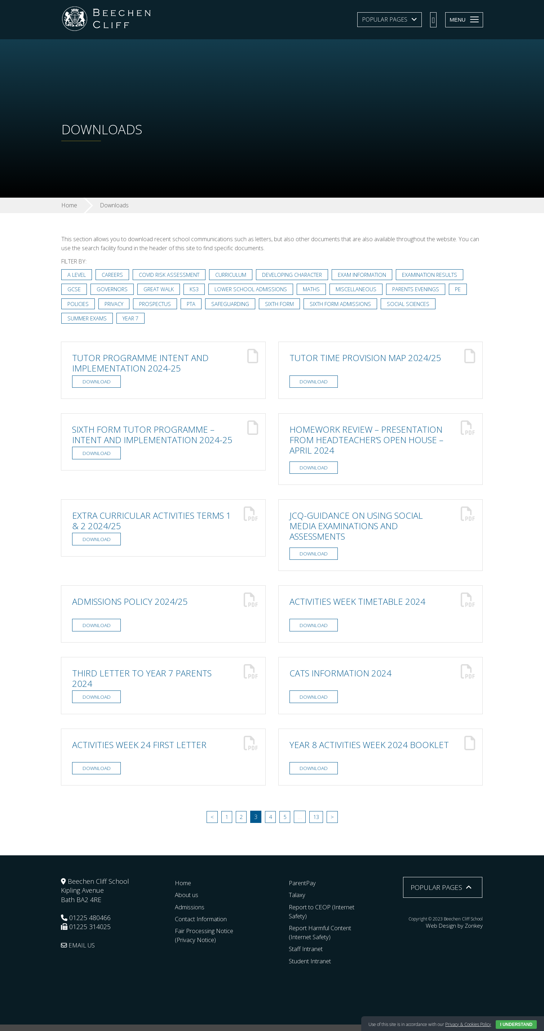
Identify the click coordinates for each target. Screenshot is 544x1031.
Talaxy (297, 901)
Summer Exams (87, 319)
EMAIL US (79, 951)
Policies (78, 305)
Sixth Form (282, 305)
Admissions (191, 913)
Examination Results (434, 275)
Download (97, 384)
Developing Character (295, 275)
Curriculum (233, 275)
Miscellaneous (358, 290)
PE (461, 290)
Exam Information (366, 275)
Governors (113, 290)
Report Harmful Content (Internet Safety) (324, 938)
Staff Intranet (308, 955)
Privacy (115, 305)
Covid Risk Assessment (170, 275)
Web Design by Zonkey (460, 931)
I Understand (516, 1024)
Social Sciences (412, 305)
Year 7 (131, 319)
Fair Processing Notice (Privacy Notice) (207, 941)
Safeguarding (233, 305)
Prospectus (157, 305)
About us (188, 901)
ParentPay (303, 889)
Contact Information (204, 925)
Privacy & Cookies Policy (468, 1024)
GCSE (74, 290)
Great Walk (160, 290)
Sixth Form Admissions (344, 305)
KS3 (195, 290)
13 (317, 824)
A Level (76, 275)
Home (184, 889)
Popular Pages (384, 19)
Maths (313, 290)
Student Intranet (313, 967)
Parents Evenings (418, 290)
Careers (113, 275)
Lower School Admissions (252, 290)
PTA (193, 305)
